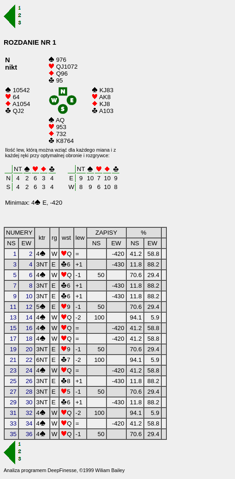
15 (13, 328)
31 (13, 412)
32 (29, 412)
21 (13, 359)
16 (29, 328)
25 (13, 381)
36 (29, 434)
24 (29, 370)
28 (29, 391)
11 (13, 306)
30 (29, 402)
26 (29, 381)
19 (13, 349)
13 (13, 317)
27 (13, 391)
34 (29, 423)
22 (29, 359)
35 (13, 434)
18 (29, 338)
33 (13, 423)
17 (13, 338)
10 (29, 296)
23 (13, 370)
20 (29, 349)
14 (29, 317)
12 (29, 306)
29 (13, 402)
